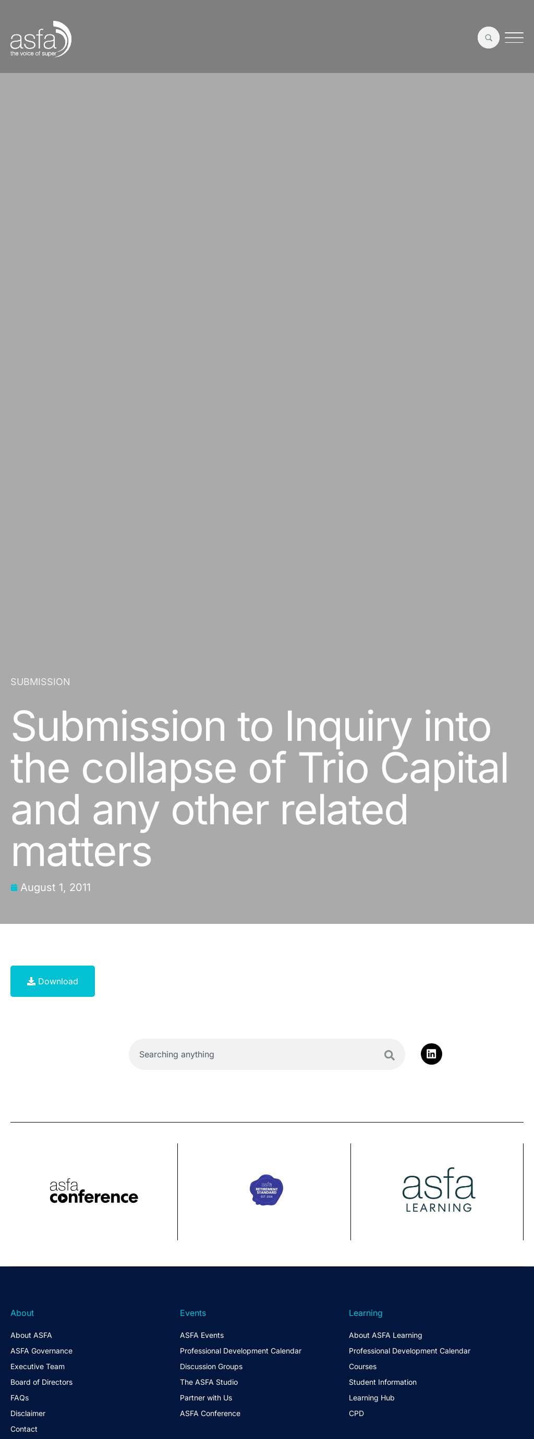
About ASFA (31, 1335)
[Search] (389, 1055)
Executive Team (37, 1366)
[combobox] (267, 1054)
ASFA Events (202, 1335)
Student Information (383, 1381)
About (22, 1313)
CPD (356, 1413)
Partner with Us (206, 1397)
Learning (366, 1313)
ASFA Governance (41, 1350)
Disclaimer (27, 1413)
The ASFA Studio (209, 1381)
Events (193, 1313)
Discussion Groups (211, 1366)
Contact (24, 1428)
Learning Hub (372, 1397)
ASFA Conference (210, 1413)
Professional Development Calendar (240, 1350)
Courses (363, 1366)
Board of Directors (41, 1381)
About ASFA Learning (385, 1335)
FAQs (19, 1397)
